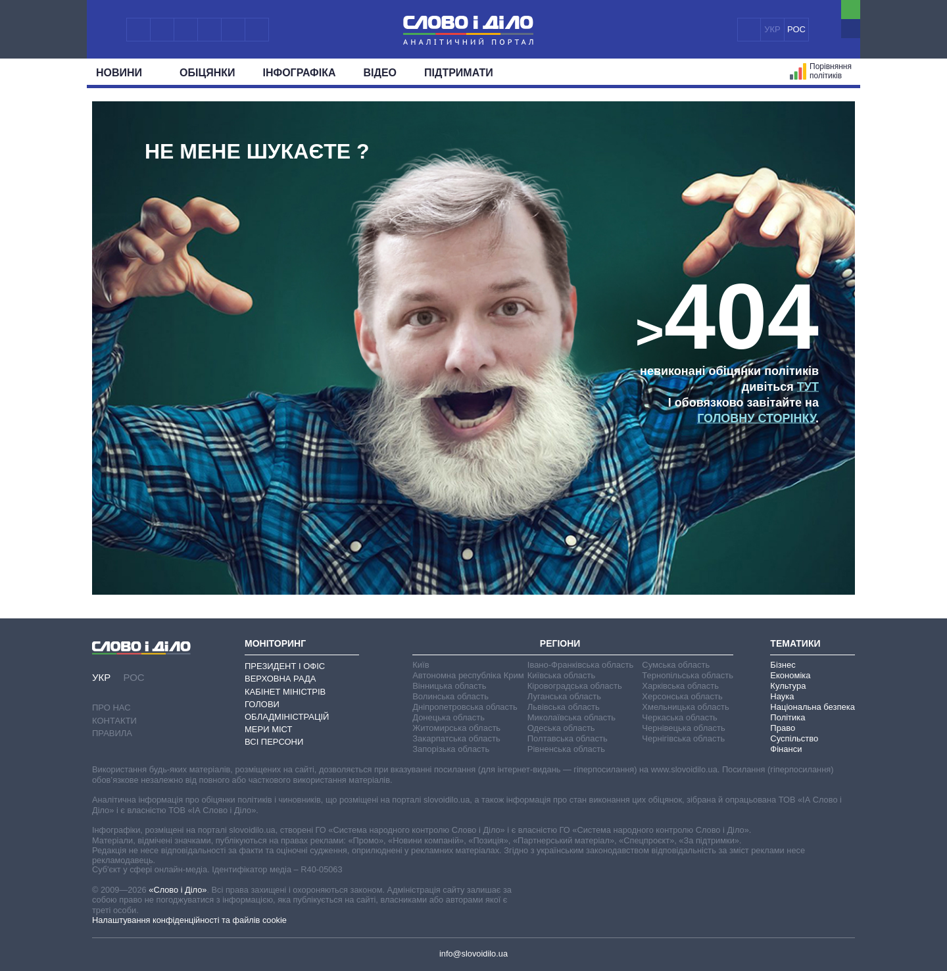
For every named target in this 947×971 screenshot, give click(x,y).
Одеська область (561, 728)
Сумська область (676, 665)
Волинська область (450, 696)
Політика (787, 717)
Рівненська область (566, 749)
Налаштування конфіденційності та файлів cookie (189, 920)
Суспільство (794, 738)
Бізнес (782, 665)
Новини (124, 72)
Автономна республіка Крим (468, 675)
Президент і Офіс (285, 666)
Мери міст (268, 729)
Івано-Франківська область (580, 665)
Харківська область (680, 686)
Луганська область (564, 696)
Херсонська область (682, 696)
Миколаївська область (571, 717)
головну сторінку (756, 418)
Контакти (114, 721)
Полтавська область (567, 738)
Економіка (790, 675)
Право (782, 728)
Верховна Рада (280, 679)
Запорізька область (450, 749)
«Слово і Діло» (177, 890)
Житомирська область (456, 728)
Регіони (560, 643)
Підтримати (458, 72)
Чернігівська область (683, 738)
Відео (380, 72)
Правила (112, 733)
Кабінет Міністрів (285, 692)
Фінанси (786, 749)
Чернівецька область (683, 728)
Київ (420, 665)
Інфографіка (299, 72)
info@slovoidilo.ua (473, 954)
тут (808, 386)
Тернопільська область (687, 675)
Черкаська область (679, 717)
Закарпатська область (456, 738)
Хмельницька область (685, 707)
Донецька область (448, 717)
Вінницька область (449, 686)
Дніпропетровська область (465, 707)
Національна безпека (812, 707)
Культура (788, 686)
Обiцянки (207, 72)
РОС (796, 29)
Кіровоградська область (574, 686)
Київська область (561, 675)
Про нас (111, 707)
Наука (782, 696)
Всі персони (274, 742)
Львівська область (563, 707)
